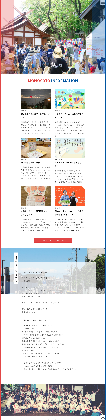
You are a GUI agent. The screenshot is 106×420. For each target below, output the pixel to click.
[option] (53, 37)
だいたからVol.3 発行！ (31, 162)
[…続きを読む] (39, 133)
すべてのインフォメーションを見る (53, 240)
